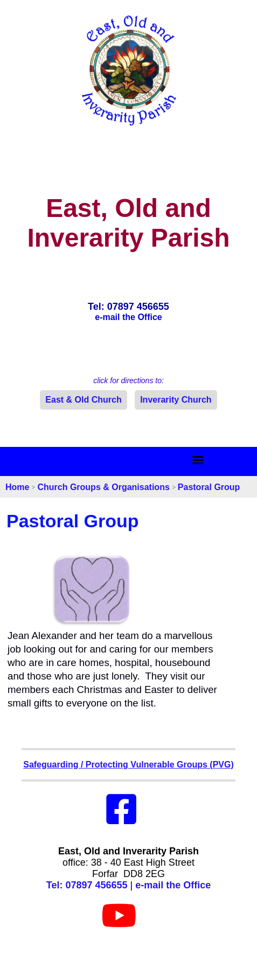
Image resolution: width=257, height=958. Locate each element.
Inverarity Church (175, 399)
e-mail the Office (173, 885)
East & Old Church (83, 399)
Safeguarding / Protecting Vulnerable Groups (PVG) (128, 764)
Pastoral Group (209, 487)
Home (17, 487)
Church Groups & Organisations (103, 487)
